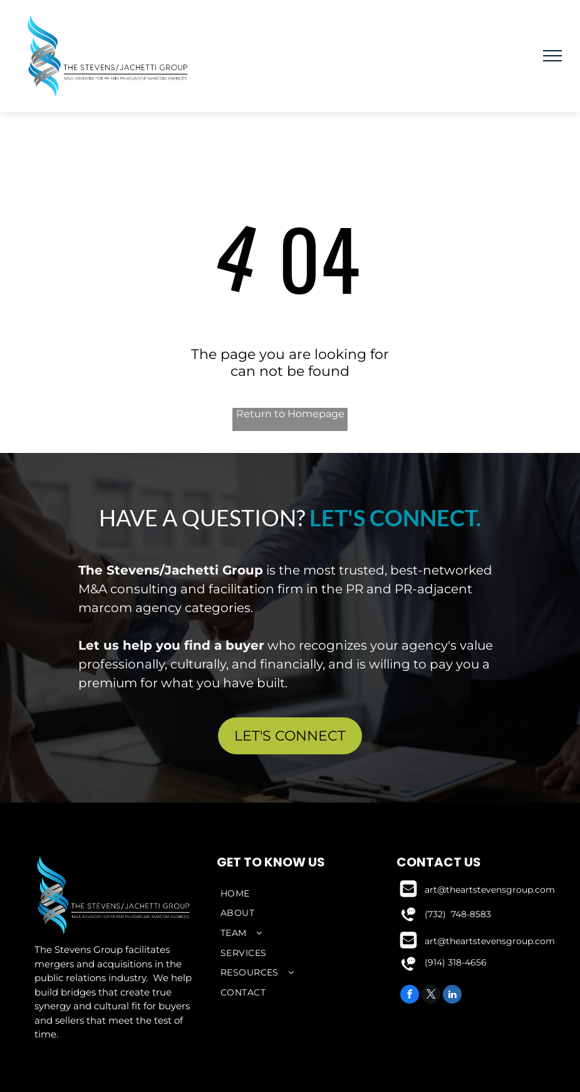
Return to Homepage (290, 414)
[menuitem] (290, 893)
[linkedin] (452, 996)
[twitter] (431, 996)
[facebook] (409, 996)
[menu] (552, 55)
